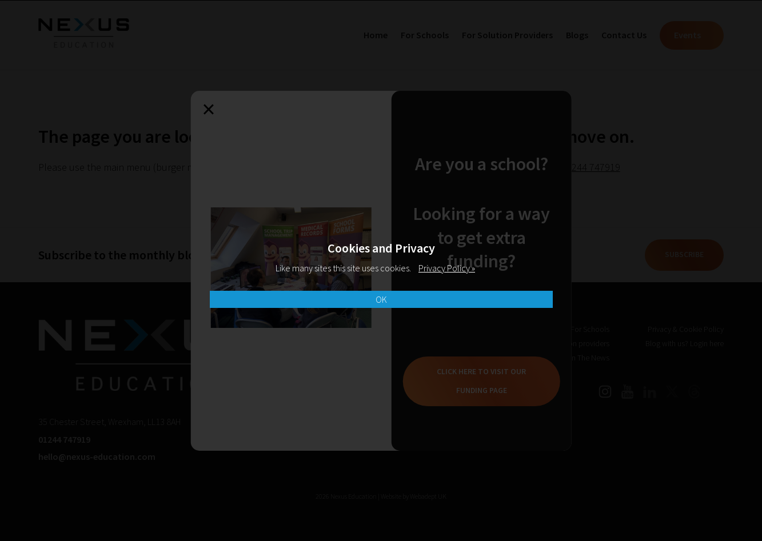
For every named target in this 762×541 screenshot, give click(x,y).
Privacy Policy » (446, 268)
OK (381, 299)
